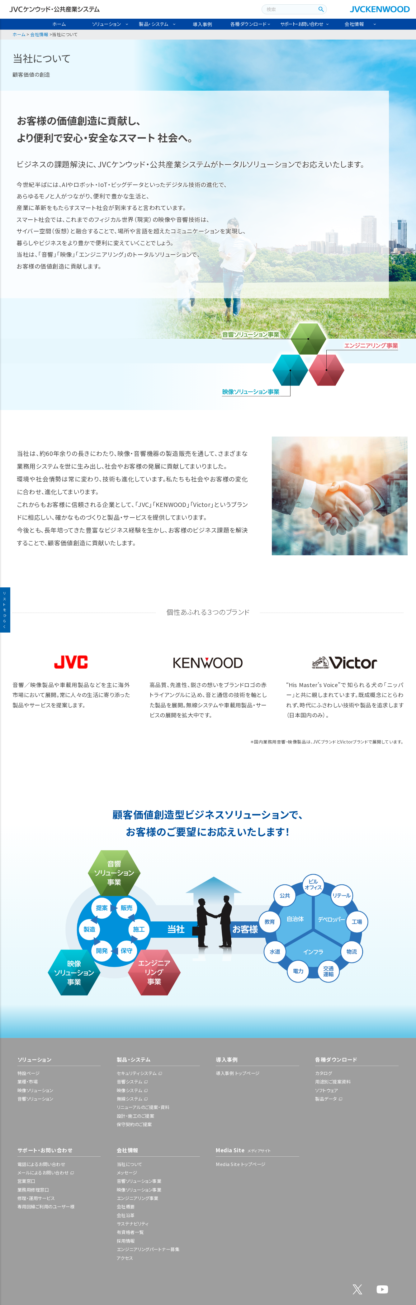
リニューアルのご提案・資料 (143, 1107)
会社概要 (126, 1206)
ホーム (59, 24)
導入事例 (202, 24)
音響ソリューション (35, 1098)
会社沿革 (126, 1215)
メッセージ (127, 1172)
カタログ (323, 1073)
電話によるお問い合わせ (41, 1164)
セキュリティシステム (137, 1073)
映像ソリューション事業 (139, 1189)
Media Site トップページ (241, 1164)
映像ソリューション (35, 1090)
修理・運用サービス (36, 1198)
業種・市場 (27, 1081)
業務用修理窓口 (33, 1189)
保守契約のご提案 (134, 1124)
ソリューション (106, 24)
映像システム (129, 1090)
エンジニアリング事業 (137, 1198)
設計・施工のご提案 (135, 1115)
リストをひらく (5, 610)
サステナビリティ (133, 1223)
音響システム (129, 1081)
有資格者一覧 (130, 1232)
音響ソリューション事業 (139, 1181)
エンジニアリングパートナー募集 (148, 1249)
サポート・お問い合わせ (301, 24)
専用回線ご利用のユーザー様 (46, 1206)
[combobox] (288, 9)
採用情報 (126, 1240)
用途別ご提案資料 (333, 1081)
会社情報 (354, 24)
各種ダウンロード (248, 24)
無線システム (129, 1098)
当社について (130, 1164)
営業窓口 (26, 1181)
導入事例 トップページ (238, 1073)
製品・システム (154, 24)
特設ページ (28, 1073)
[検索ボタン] (320, 9)
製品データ (326, 1098)
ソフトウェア (326, 1090)
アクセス (125, 1258)
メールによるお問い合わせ (43, 1172)
